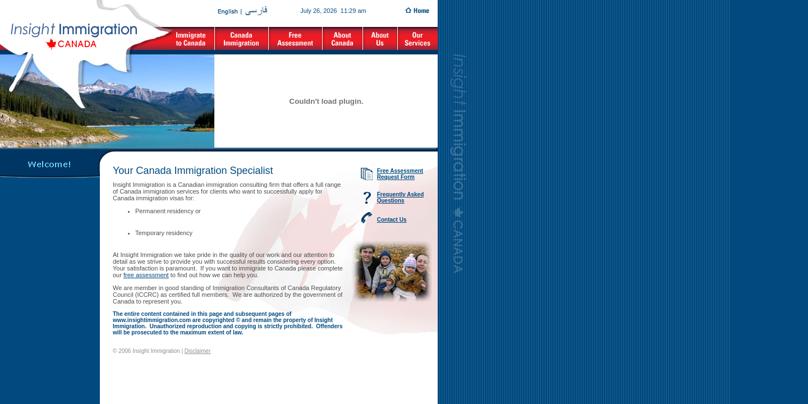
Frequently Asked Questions (400, 197)
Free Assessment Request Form (400, 174)
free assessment (146, 275)
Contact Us (392, 220)
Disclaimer (198, 351)
